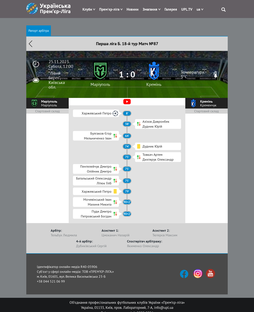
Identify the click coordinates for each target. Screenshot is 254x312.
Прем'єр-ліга (109, 9)
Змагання (150, 9)
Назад (30, 43)
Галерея (171, 9)
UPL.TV (186, 9)
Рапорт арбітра (38, 31)
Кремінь (153, 84)
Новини (132, 9)
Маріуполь (100, 84)
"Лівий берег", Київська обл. (57, 80)
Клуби (87, 9)
